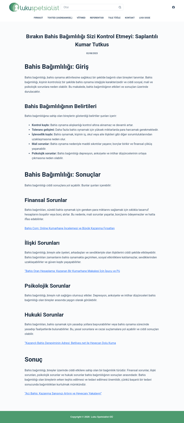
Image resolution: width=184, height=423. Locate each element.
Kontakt (130, 18)
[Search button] (120, 7)
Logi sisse (144, 18)
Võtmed (81, 18)
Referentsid (97, 18)
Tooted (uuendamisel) (59, 18)
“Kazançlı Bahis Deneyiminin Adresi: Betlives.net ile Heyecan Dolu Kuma (70, 343)
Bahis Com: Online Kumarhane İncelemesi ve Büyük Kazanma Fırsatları (70, 228)
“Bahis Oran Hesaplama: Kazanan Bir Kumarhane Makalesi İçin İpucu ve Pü (72, 271)
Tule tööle (114, 18)
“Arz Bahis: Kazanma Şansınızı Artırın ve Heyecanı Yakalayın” (63, 393)
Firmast (38, 18)
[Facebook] (173, 7)
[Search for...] (89, 7)
